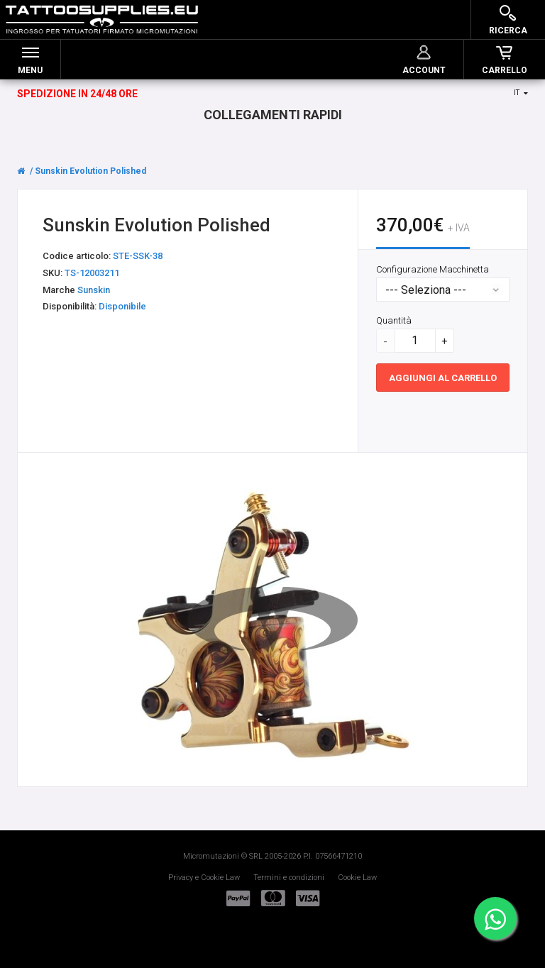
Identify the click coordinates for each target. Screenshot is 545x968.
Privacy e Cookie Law (204, 877)
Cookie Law (357, 877)
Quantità (394, 320)
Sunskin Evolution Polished (90, 171)
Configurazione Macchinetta (432, 269)
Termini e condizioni (288, 877)
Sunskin (93, 290)
